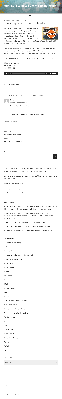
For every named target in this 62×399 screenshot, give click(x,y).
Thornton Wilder (26, 28)
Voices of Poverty (10, 329)
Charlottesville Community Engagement (18, 255)
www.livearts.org (10, 65)
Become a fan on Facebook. (16, 193)
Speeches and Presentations (14, 309)
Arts (8, 84)
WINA (6, 342)
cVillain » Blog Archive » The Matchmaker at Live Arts (30, 114)
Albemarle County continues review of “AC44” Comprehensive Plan (28, 226)
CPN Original (9, 263)
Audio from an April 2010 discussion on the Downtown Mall (25, 222)
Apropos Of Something (12, 243)
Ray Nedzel (25, 20)
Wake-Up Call (9, 334)
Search (7, 152)
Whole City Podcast (11, 338)
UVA (6, 321)
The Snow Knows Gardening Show (16, 313)
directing (15, 87)
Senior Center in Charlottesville (15, 300)
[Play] (6, 73)
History (7, 272)
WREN (6, 350)
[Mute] (50, 73)
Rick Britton (8, 296)
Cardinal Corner (10, 251)
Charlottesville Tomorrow (13, 259)
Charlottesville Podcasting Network (30, 6)
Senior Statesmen (10, 305)
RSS (5, 386)
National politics (10, 288)
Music (6, 284)
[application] (31, 73)
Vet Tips (7, 325)
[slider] (28, 73)
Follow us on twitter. (14, 189)
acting (9, 87)
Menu (31, 16)
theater (30, 87)
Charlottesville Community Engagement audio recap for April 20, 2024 (29, 231)
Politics (6, 292)
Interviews (15, 84)
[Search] (55, 156)
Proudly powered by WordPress (12, 394)
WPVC (6, 346)
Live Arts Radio (9, 280)
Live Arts (23, 87)
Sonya (12, 100)
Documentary (9, 267)
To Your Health (9, 317)
